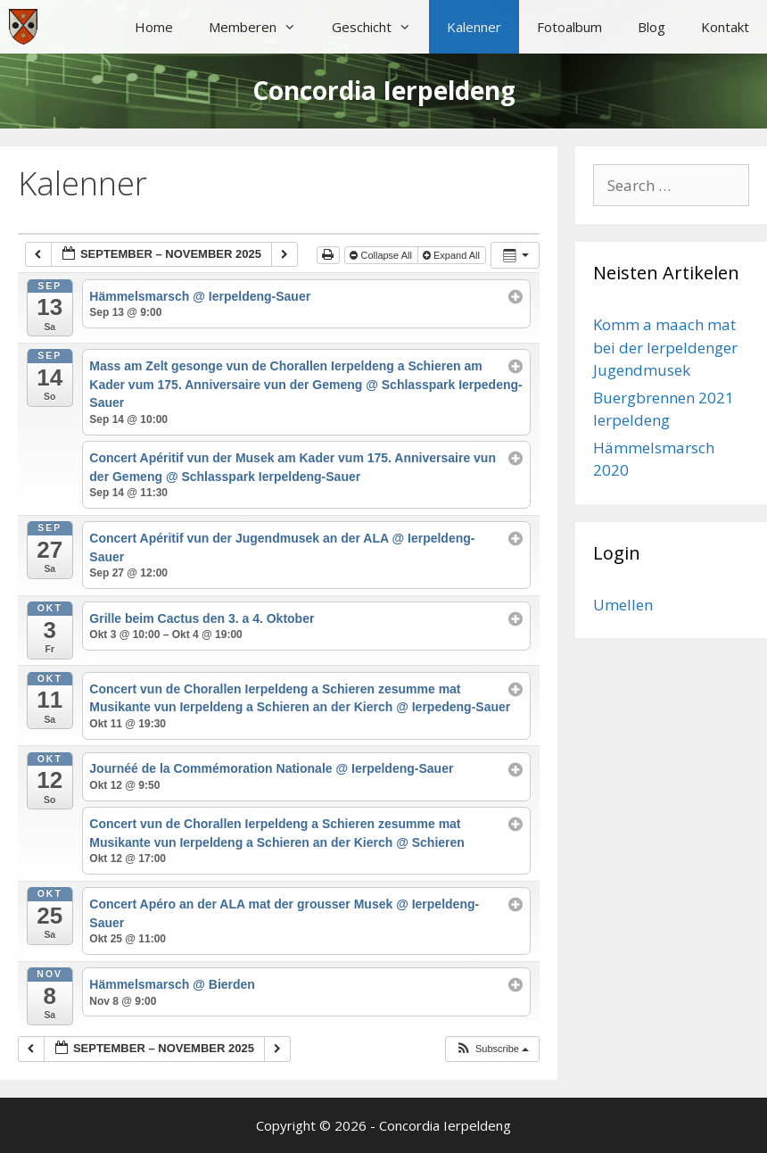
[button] (492, 1049)
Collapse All (382, 255)
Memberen (261, 27)
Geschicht (380, 27)
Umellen (623, 604)
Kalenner (474, 27)
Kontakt (725, 27)
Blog (651, 27)
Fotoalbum (569, 27)
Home (154, 27)
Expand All (452, 255)
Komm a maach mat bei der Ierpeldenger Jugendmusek (665, 347)
